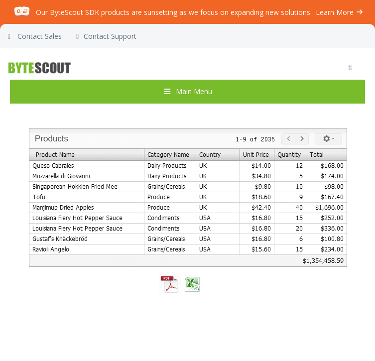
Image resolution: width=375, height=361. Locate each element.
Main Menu (188, 91)
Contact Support (106, 36)
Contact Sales (35, 36)
